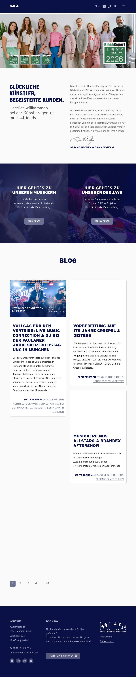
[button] (63, 656)
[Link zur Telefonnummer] (109, 7)
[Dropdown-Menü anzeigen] (123, 6)
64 (47, 583)
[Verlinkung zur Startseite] (113, 627)
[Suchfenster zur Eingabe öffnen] (115, 6)
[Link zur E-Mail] (104, 6)
